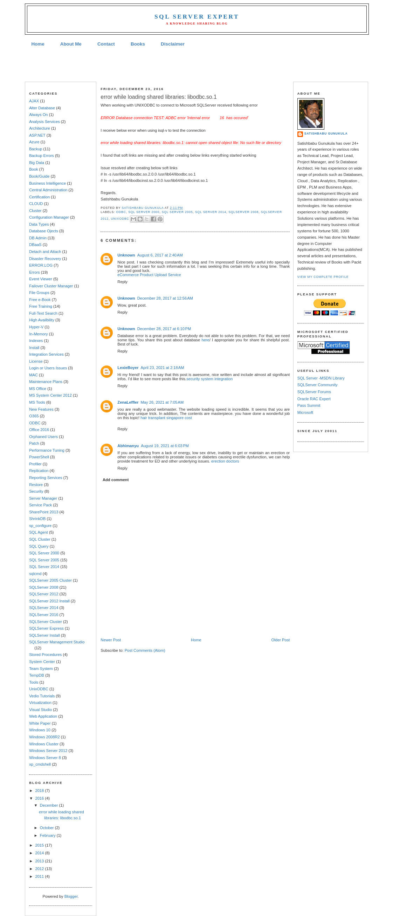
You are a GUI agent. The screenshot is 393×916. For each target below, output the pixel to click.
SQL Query (38, 546)
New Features (41, 409)
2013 (40, 861)
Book (33, 169)
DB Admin (38, 238)
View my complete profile (323, 277)
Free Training (40, 306)
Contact (106, 44)
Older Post (280, 640)
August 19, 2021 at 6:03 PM (165, 446)
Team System (41, 669)
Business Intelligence (47, 183)
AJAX (34, 101)
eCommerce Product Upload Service (149, 275)
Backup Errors (41, 155)
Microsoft (305, 412)
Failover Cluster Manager (51, 286)
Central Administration (48, 190)
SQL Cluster (39, 539)
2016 (40, 798)
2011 (40, 876)
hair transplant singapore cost (166, 418)
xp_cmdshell (40, 764)
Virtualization (40, 702)
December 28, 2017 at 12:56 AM (165, 298)
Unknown (126, 255)
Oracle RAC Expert (314, 399)
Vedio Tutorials (42, 696)
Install (34, 348)
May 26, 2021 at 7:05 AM (162, 402)
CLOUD (36, 203)
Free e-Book (39, 300)
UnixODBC (38, 689)
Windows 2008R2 (44, 737)
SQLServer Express (46, 628)
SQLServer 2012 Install (49, 601)
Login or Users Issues (48, 368)
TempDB (36, 675)
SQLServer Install (44, 635)
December (49, 805)
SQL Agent (38, 532)
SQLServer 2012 (43, 594)
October (47, 828)
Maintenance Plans (45, 382)
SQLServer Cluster (45, 622)
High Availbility (41, 320)
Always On (38, 114)
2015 (40, 845)
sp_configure (40, 526)
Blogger (71, 896)
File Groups (39, 292)
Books (138, 44)
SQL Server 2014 (44, 567)
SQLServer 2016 (43, 615)
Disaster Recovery (45, 259)
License (36, 361)
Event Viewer (40, 279)
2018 (40, 790)
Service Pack (40, 505)
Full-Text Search (43, 313)
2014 (40, 853)
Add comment (116, 480)
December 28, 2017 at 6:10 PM (164, 329)
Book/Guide (39, 176)
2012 (40, 869)
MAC (33, 375)
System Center (42, 661)
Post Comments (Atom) (145, 650)
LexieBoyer (127, 367)
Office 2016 (39, 430)
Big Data (36, 162)
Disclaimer (173, 44)
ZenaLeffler (127, 402)
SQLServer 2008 (43, 587)
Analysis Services (44, 121)
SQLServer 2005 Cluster (50, 580)
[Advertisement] (196, 65)
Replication (38, 471)
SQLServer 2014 (43, 608)
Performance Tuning (46, 450)
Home (37, 44)
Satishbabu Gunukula (326, 133)
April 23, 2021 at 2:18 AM (162, 367)
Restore (36, 485)
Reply (122, 282)
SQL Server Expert (196, 16)
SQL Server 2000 (44, 553)
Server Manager (43, 498)
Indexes (36, 341)
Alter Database (42, 108)
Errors (34, 272)
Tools (33, 682)
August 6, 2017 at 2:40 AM (160, 255)
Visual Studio (40, 709)
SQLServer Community (317, 385)
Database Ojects (43, 231)
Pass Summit (308, 405)
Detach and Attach (45, 251)
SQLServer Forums (314, 392)
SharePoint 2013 (43, 512)
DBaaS (35, 244)
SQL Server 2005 (44, 560)
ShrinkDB (37, 519)
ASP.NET (37, 135)
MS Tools (37, 402)
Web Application (43, 716)
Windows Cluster (43, 744)
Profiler (35, 464)
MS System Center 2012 (50, 395)
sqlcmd (35, 574)
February (48, 835)
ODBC (34, 423)
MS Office (37, 389)
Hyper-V (36, 327)
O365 (34, 416)
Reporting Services (45, 478)
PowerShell (39, 457)
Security (36, 491)
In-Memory (38, 334)
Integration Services (46, 354)
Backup (35, 149)
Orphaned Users (43, 437)
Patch (34, 443)
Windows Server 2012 (48, 750)
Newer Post (111, 640)
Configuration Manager (49, 217)
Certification (39, 197)
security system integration (209, 379)
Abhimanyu (128, 446)
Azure (34, 142)
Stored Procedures (45, 654)
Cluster (35, 211)
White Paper (39, 723)
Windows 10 (39, 730)
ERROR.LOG (41, 265)
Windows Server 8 (45, 758)
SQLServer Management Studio (56, 642)
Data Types (39, 224)
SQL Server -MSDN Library (321, 378)
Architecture (39, 128)
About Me (71, 44)
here (205, 340)
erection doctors (225, 461)
